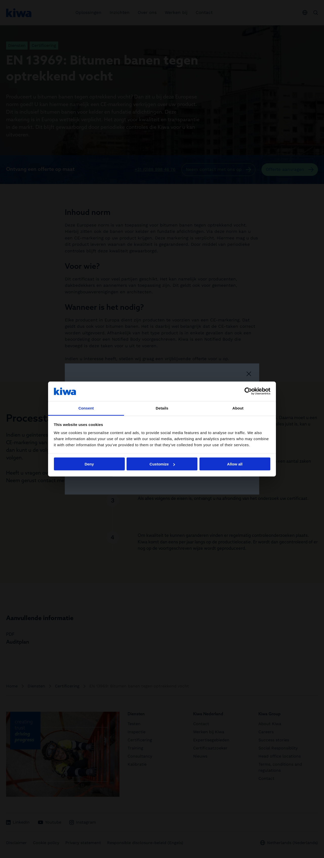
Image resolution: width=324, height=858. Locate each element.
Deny (89, 464)
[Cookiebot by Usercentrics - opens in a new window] (248, 391)
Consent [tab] (86, 408)
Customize (162, 464)
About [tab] (238, 408)
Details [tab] (162, 408)
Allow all (234, 464)
